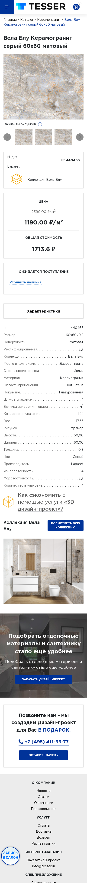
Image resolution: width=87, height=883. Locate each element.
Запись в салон (10, 855)
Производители (43, 809)
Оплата (44, 825)
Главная (10, 19)
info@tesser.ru (43, 866)
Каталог (27, 19)
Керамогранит (49, 19)
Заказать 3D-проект (43, 860)
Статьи (43, 797)
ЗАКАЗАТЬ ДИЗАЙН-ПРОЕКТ (43, 679)
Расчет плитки (43, 843)
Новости (43, 791)
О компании (43, 803)
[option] (43, 87)
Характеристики (43, 311)
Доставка (44, 831)
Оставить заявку (43, 755)
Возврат (44, 837)
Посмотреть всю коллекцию (65, 525)
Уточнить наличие (26, 282)
